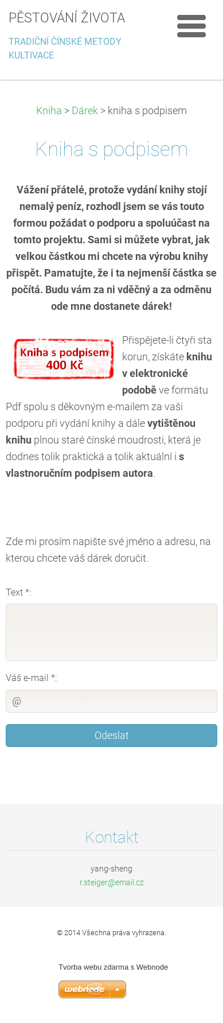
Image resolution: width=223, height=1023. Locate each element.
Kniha (49, 110)
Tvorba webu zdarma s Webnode (113, 967)
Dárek (85, 110)
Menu (191, 26)
